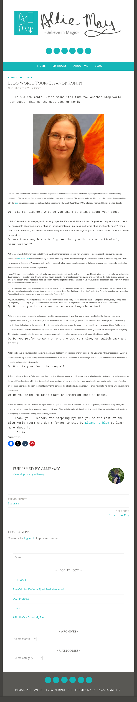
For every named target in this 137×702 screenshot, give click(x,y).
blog (16, 203)
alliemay (36, 88)
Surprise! (17, 501)
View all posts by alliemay (29, 474)
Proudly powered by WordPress (42, 689)
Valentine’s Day (119, 513)
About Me (80, 65)
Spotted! (18, 608)
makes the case (23, 259)
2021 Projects (21, 598)
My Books (59, 65)
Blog (98, 65)
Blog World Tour (20, 77)
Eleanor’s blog (97, 423)
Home (41, 65)
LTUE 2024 (19, 580)
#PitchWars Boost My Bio (28, 617)
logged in (29, 538)
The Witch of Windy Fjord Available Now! (38, 589)
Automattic (111, 689)
